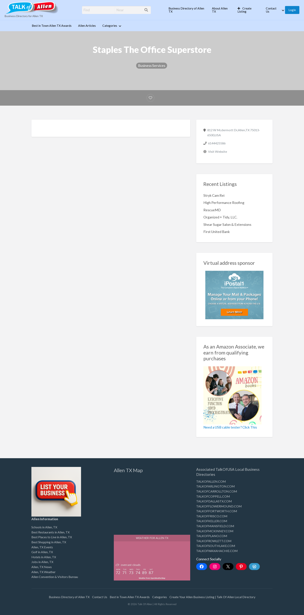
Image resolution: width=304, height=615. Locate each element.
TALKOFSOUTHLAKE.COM (215, 546)
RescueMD (212, 210)
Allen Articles (87, 25)
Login (292, 10)
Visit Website (217, 151)
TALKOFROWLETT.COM (213, 541)
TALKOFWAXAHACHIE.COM (217, 551)
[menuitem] (187, 10)
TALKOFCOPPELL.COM (213, 496)
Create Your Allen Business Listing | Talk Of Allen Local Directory (212, 597)
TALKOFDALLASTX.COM (214, 501)
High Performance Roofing (223, 202)
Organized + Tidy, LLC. (220, 217)
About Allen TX (220, 10)
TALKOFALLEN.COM (211, 481)
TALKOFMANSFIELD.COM (215, 526)
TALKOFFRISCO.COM (211, 516)
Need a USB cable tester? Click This (230, 427)
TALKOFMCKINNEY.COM (214, 531)
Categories (109, 25)
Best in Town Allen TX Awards (52, 25)
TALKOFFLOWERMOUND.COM (219, 506)
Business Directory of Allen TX (186, 10)
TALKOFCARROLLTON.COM (216, 491)
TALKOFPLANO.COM (211, 536)
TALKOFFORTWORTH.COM (216, 511)
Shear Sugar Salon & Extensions (227, 224)
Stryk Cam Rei (214, 195)
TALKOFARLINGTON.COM (215, 486)
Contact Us (271, 10)
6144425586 (216, 143)
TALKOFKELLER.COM (211, 521)
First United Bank (216, 231)
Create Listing (245, 10)
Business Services (151, 65)
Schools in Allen (41, 527)
